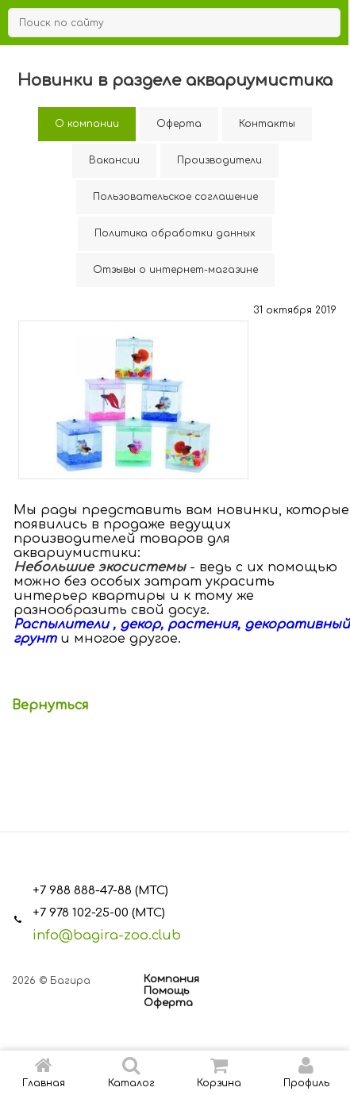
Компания (171, 979)
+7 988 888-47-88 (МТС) (100, 890)
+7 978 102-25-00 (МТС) (99, 913)
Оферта (168, 1003)
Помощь (166, 991)
